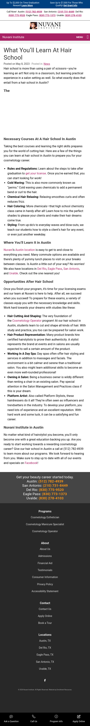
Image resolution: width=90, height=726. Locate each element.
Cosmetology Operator (27, 320)
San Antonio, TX (45, 661)
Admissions (45, 556)
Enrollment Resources (64, 690)
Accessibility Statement (45, 591)
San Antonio (71, 268)
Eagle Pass (55, 268)
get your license (35, 173)
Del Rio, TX (45, 647)
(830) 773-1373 (47, 15)
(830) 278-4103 (73, 15)
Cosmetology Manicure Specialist (45, 524)
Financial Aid (45, 563)
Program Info (56, 719)
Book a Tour (45, 622)
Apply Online (45, 616)
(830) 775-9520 (16, 15)
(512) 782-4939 (33, 11)
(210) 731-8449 (66, 11)
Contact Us (45, 609)
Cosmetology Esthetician (45, 517)
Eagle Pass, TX (45, 654)
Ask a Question (11, 719)
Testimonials (45, 570)
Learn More (27, 5)
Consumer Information (45, 577)
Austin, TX (45, 640)
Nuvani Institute (13, 37)
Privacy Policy (45, 584)
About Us (45, 549)
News (47, 63)
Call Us (33, 719)
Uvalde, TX (45, 668)
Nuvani (8, 250)
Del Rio (42, 268)
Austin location (25, 250)
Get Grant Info (70, 5)
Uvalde (13, 273)
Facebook (31, 463)
